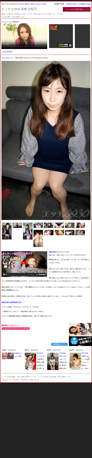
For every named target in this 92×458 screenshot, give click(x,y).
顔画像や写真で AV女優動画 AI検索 (78, 4)
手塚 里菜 (40, 353)
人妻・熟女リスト (7, 58)
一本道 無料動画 (6, 51)
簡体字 (32, 4)
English (21, 4)
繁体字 (27, 4)
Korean (38, 4)
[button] (88, 358)
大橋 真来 (62, 353)
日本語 (44, 4)
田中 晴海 (85, 353)
